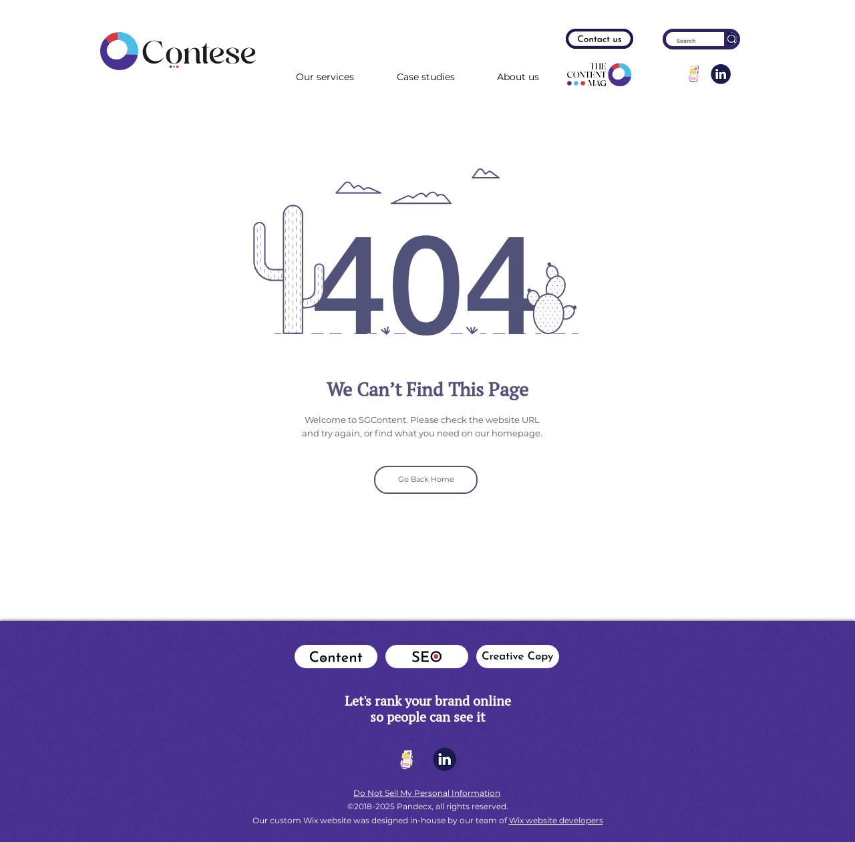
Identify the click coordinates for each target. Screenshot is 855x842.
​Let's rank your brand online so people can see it (428, 709)
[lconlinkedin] (721, 74)
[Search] (686, 41)
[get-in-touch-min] (694, 74)
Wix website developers (556, 820)
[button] (518, 77)
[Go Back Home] (426, 480)
